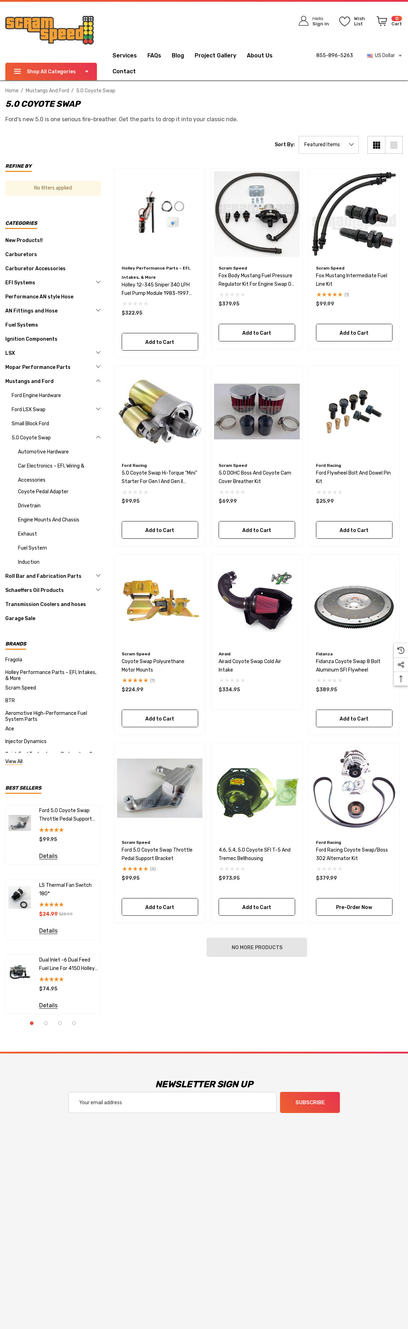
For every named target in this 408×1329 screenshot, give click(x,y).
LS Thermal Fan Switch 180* (65, 889)
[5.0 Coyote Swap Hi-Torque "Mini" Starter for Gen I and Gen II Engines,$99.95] (160, 411)
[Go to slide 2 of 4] (46, 1023)
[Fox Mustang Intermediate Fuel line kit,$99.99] (354, 214)
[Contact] (129, 71)
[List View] (394, 145)
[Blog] (178, 56)
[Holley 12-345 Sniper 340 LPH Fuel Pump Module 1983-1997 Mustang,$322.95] (160, 214)
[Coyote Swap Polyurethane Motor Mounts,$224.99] (160, 599)
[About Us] (260, 56)
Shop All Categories (51, 72)
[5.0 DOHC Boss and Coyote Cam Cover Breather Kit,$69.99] (257, 411)
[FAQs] (159, 56)
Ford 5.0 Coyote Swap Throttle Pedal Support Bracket (65, 815)
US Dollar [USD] (385, 55)
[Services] (124, 56)
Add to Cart (159, 342)
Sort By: (285, 144)
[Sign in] (312, 21)
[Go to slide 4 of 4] (74, 1023)
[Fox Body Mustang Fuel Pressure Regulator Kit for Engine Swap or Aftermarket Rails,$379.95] (257, 214)
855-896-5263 (334, 55)
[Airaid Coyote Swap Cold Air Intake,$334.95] (257, 599)
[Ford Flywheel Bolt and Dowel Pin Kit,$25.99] (354, 411)
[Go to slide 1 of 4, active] (32, 1023)
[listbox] (329, 145)
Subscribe (309, 1103)
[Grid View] (376, 145)
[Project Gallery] (221, 56)
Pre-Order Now (354, 907)
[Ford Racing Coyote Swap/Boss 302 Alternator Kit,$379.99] (354, 788)
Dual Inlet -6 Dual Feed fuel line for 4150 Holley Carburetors (67, 965)
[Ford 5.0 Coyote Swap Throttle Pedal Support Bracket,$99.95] (160, 788)
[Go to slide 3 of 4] (60, 1023)
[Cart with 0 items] (388, 22)
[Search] (264, 19)
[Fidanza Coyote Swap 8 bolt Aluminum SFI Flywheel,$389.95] (354, 599)
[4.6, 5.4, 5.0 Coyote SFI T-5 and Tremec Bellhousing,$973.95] (257, 788)
